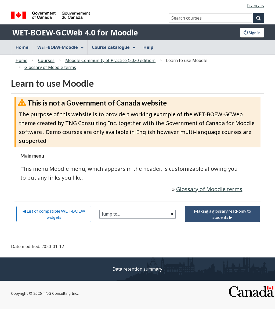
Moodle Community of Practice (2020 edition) (110, 60)
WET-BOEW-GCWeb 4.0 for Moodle (75, 32)
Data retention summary (137, 269)
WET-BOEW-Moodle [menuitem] (60, 47)
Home (21, 60)
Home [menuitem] (22, 47)
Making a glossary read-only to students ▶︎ (223, 214)
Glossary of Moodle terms (50, 67)
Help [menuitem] (148, 47)
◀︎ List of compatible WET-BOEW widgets (54, 214)
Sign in (252, 32)
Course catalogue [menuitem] (114, 47)
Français (255, 6)
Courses (46, 60)
